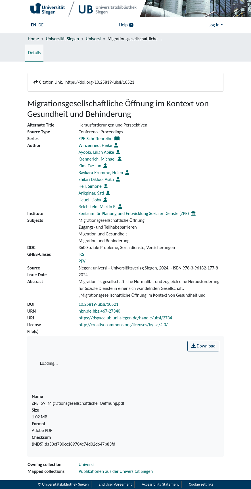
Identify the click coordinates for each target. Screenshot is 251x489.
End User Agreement (115, 484)
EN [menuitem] (33, 25)
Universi (93, 38)
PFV (82, 261)
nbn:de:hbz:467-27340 (99, 311)
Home (33, 38)
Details (34, 52)
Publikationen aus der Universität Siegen (116, 471)
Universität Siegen (62, 38)
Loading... (49, 363)
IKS (81, 254)
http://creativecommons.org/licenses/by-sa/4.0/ (123, 324)
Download (203, 346)
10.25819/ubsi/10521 (98, 304)
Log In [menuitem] (213, 25)
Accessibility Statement (160, 484)
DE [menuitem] (40, 25)
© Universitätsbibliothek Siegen (63, 484)
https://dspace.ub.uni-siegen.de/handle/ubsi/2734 (125, 318)
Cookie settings (201, 484)
